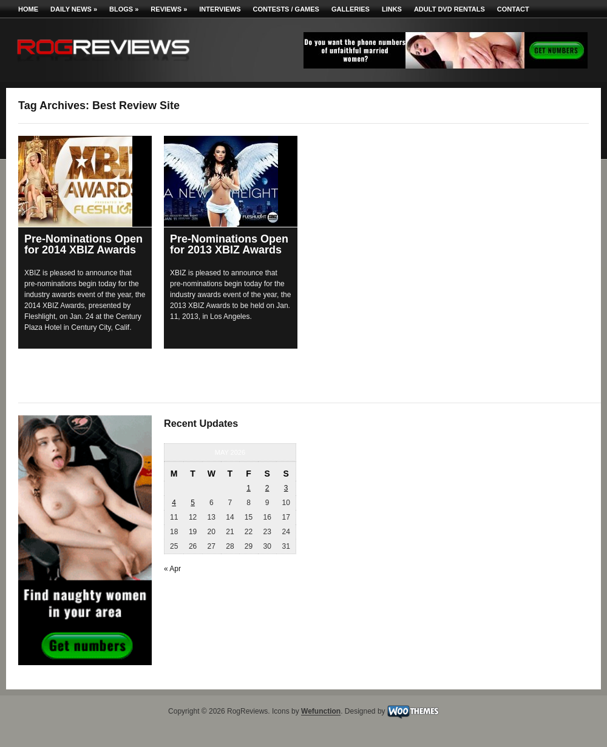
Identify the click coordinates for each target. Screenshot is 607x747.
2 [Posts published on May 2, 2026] (267, 488)
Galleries (350, 9)
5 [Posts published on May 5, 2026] (193, 502)
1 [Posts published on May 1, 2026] (248, 488)
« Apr (172, 568)
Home (28, 9)
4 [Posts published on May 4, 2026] (174, 502)
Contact (513, 9)
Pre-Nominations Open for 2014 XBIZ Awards (83, 244)
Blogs (123, 9)
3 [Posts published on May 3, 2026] (286, 488)
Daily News (73, 9)
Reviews (169, 9)
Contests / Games (286, 9)
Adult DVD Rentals (449, 9)
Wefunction (321, 712)
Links (392, 9)
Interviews (219, 9)
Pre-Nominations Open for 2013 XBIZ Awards (229, 244)
